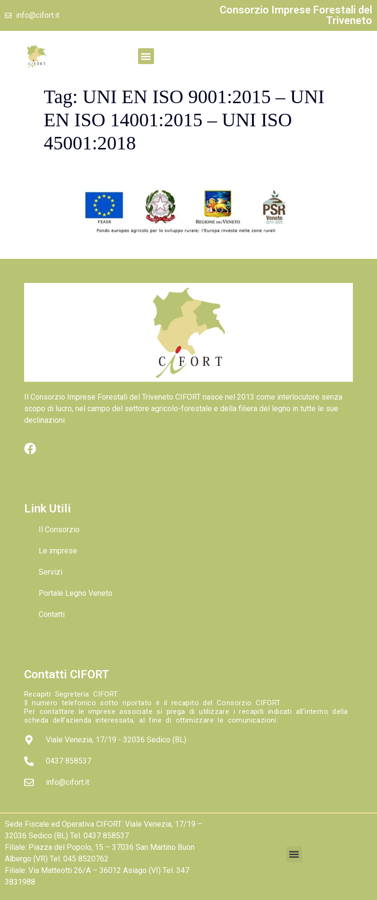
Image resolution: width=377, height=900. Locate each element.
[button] (146, 56)
